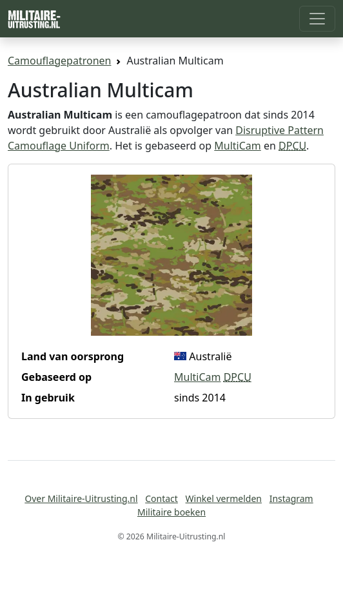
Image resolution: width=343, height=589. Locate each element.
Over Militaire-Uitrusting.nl (80, 498)
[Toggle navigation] (317, 19)
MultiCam (237, 146)
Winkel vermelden (224, 498)
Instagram (291, 498)
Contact (161, 498)
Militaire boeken (171, 512)
